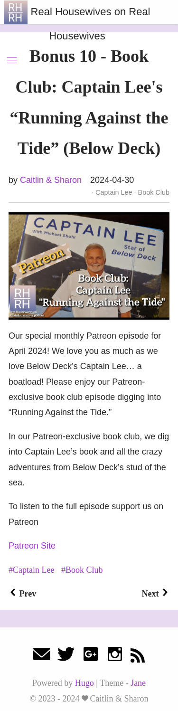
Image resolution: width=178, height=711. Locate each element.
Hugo (84, 683)
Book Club (152, 192)
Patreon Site (32, 545)
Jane (138, 683)
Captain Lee (114, 192)
